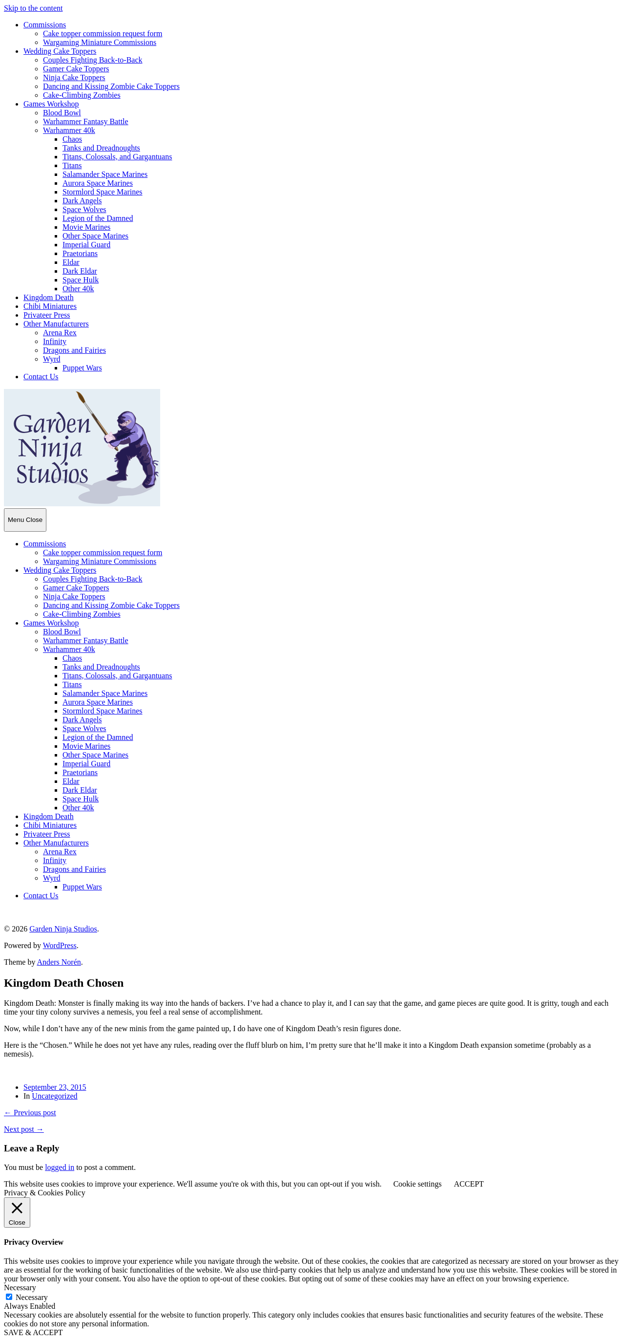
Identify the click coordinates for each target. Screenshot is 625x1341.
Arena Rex (60, 332)
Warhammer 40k (69, 130)
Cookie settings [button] (417, 1184)
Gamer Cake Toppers (76, 69)
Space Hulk (80, 280)
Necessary (32, 1297)
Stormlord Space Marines (102, 192)
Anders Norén (59, 962)
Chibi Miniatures (50, 306)
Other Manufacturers (56, 324)
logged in (59, 1167)
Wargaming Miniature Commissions (99, 42)
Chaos (72, 139)
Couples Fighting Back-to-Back (93, 60)
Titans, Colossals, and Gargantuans (117, 156)
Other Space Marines (95, 236)
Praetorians (80, 253)
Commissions (44, 25)
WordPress (60, 945)
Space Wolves (84, 209)
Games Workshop (51, 104)
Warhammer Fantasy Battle (85, 121)
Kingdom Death (48, 297)
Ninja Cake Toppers (74, 77)
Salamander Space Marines (104, 174)
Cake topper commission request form (102, 33)
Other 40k (78, 288)
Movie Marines (86, 227)
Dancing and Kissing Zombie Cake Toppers (111, 86)
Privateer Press (46, 315)
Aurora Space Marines (97, 183)
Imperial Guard (86, 244)
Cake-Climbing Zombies (82, 95)
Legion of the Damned (97, 218)
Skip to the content (33, 8)
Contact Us (41, 376)
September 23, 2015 (54, 1087)
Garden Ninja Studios (63, 929)
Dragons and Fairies (74, 350)
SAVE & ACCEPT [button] (33, 1332)
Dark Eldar (79, 271)
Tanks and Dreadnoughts (101, 148)
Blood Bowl (62, 112)
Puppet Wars (82, 368)
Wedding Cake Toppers (59, 51)
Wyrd (51, 359)
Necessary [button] (20, 1287)
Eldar (71, 262)
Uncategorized (54, 1096)
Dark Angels (82, 200)
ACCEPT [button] (468, 1184)
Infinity (54, 341)
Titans (72, 165)
